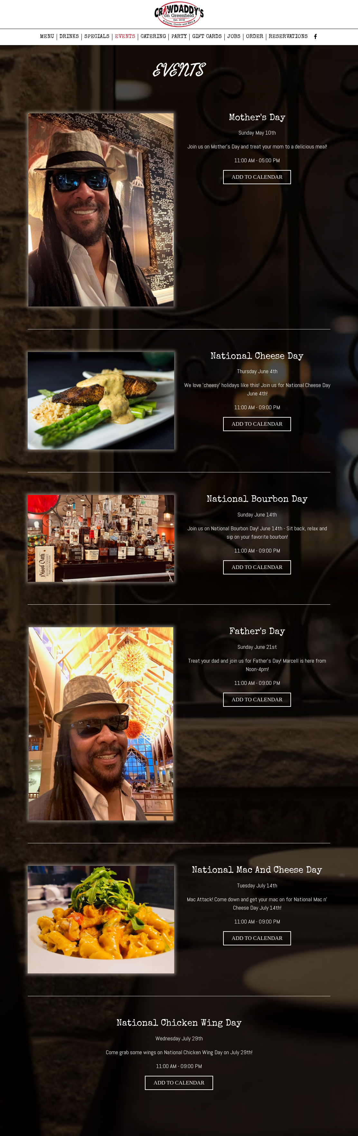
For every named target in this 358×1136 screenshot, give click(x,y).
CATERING (153, 37)
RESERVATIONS (288, 37)
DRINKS (69, 37)
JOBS (233, 37)
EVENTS (125, 37)
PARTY (179, 37)
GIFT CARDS (207, 37)
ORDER (254, 37)
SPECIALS (96, 37)
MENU (47, 37)
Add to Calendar (257, 177)
